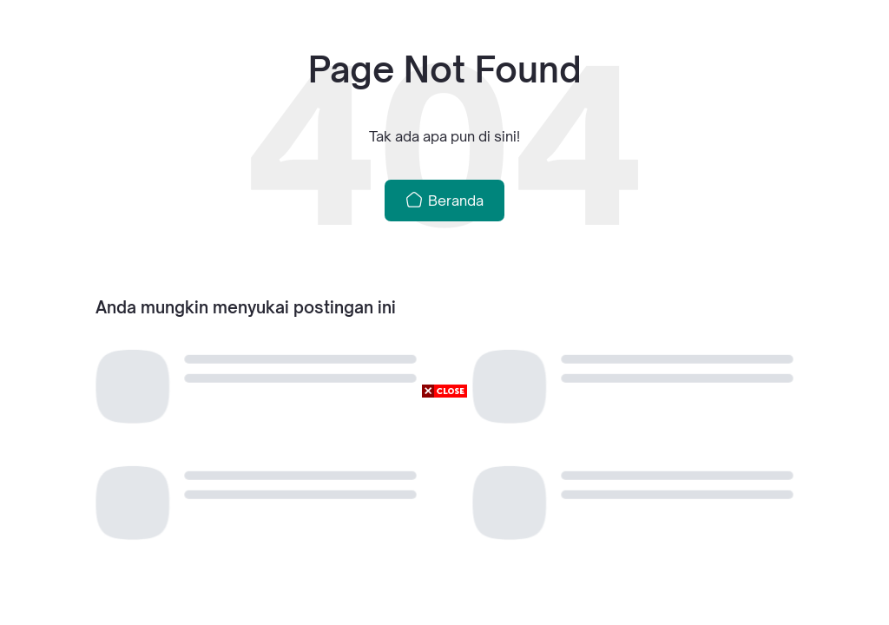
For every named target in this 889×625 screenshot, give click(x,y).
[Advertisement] (444, 511)
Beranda (444, 200)
